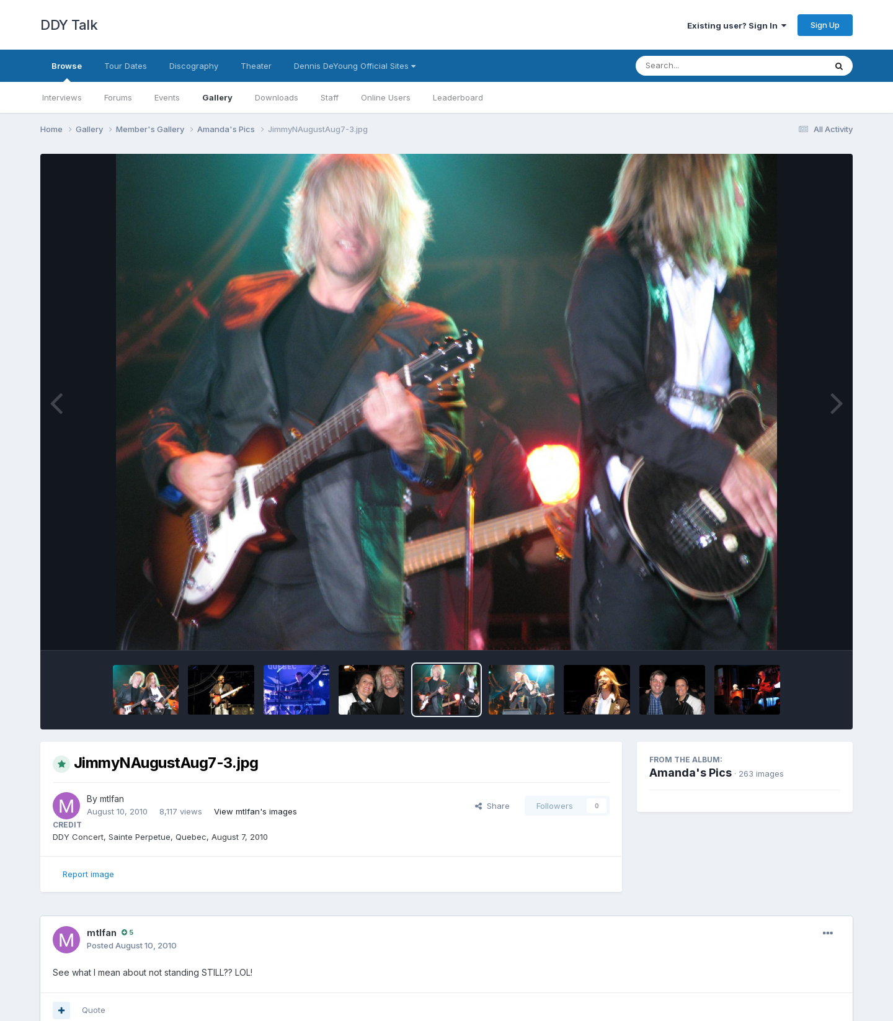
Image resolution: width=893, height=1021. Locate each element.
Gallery (217, 97)
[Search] (697, 66)
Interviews (62, 97)
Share (492, 806)
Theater (256, 66)
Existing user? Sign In (736, 25)
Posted (132, 945)
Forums (118, 97)
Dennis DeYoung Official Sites (354, 66)
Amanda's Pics (690, 772)
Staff (330, 97)
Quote (93, 1010)
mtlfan (112, 798)
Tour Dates (125, 66)
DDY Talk (68, 25)
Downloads (276, 97)
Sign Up (825, 25)
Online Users (386, 97)
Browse (66, 71)
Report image (88, 874)
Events (167, 97)
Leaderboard (458, 97)
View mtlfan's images (255, 811)
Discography (193, 66)
